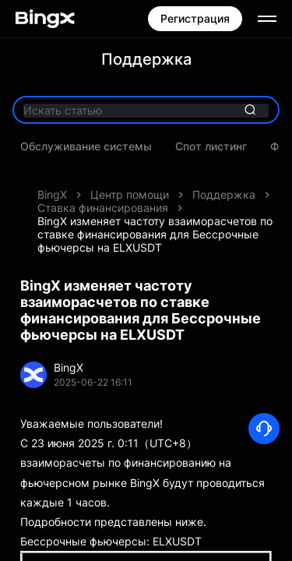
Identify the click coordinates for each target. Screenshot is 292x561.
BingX (52, 194)
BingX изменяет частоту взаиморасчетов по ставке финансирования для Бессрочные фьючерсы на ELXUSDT (155, 234)
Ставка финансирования (102, 207)
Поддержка (223, 194)
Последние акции (130, 146)
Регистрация (195, 18)
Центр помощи (129, 194)
